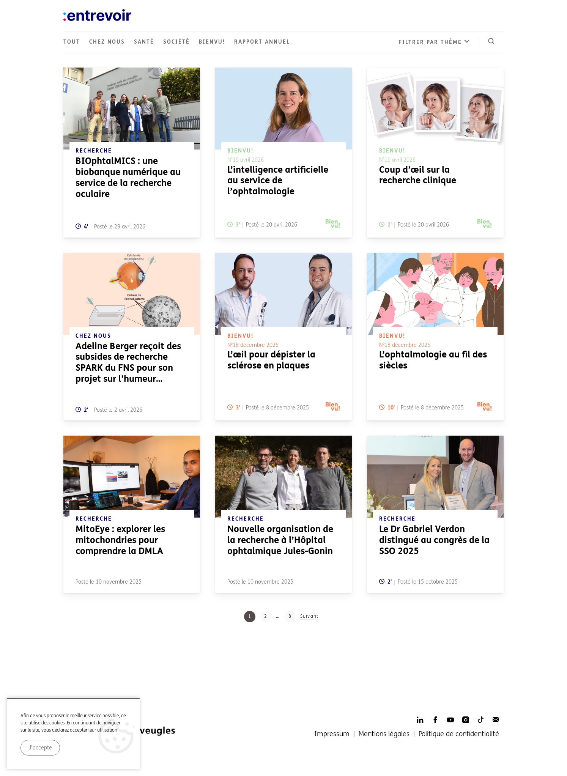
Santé (144, 42)
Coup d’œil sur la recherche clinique (417, 175)
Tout (71, 42)
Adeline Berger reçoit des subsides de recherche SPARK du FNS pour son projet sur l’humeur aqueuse (128, 368)
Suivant (309, 616)
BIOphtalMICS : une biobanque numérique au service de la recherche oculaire (128, 177)
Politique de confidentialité (459, 734)
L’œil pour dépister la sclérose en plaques (271, 360)
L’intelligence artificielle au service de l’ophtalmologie (277, 180)
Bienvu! (212, 42)
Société (176, 42)
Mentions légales (384, 734)
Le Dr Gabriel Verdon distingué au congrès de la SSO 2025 (434, 540)
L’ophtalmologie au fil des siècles (433, 360)
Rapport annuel (262, 42)
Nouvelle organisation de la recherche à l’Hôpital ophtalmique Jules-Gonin (280, 540)
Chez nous (107, 42)
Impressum (332, 734)
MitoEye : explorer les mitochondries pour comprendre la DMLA (120, 540)
